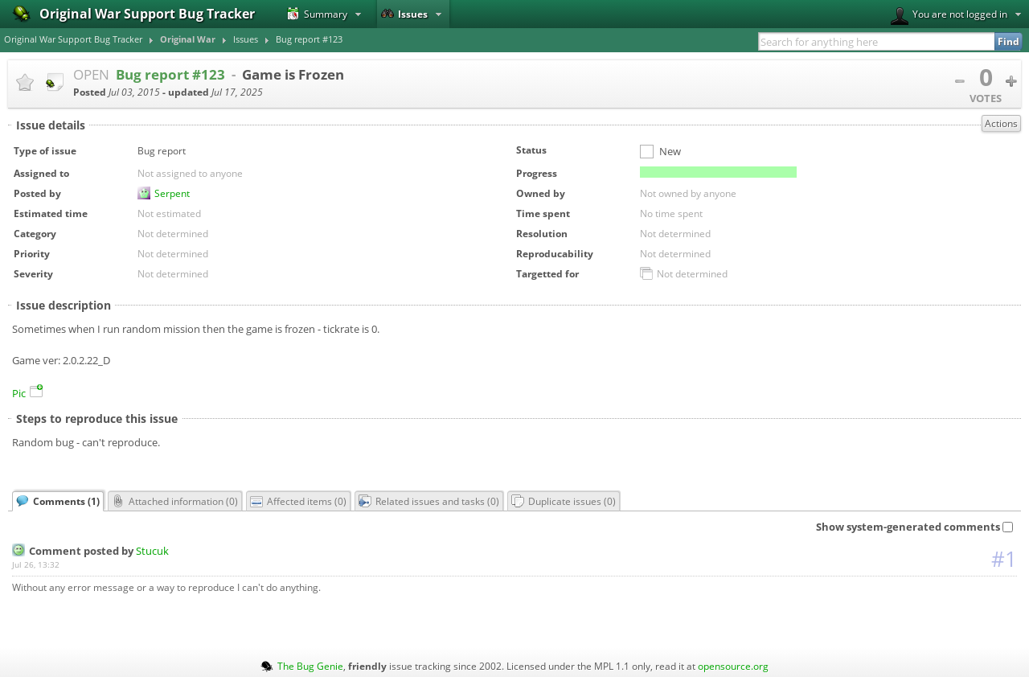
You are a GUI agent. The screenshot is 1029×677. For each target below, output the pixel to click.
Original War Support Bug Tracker (73, 39)
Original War (187, 39)
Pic (27, 393)
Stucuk (152, 551)
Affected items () (298, 500)
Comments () (58, 500)
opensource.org (733, 665)
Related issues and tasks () (429, 500)
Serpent (172, 193)
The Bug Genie (310, 665)
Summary (317, 13)
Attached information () (175, 500)
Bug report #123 (309, 39)
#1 (1004, 558)
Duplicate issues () (563, 500)
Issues (404, 13)
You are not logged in (949, 16)
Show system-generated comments (914, 526)
